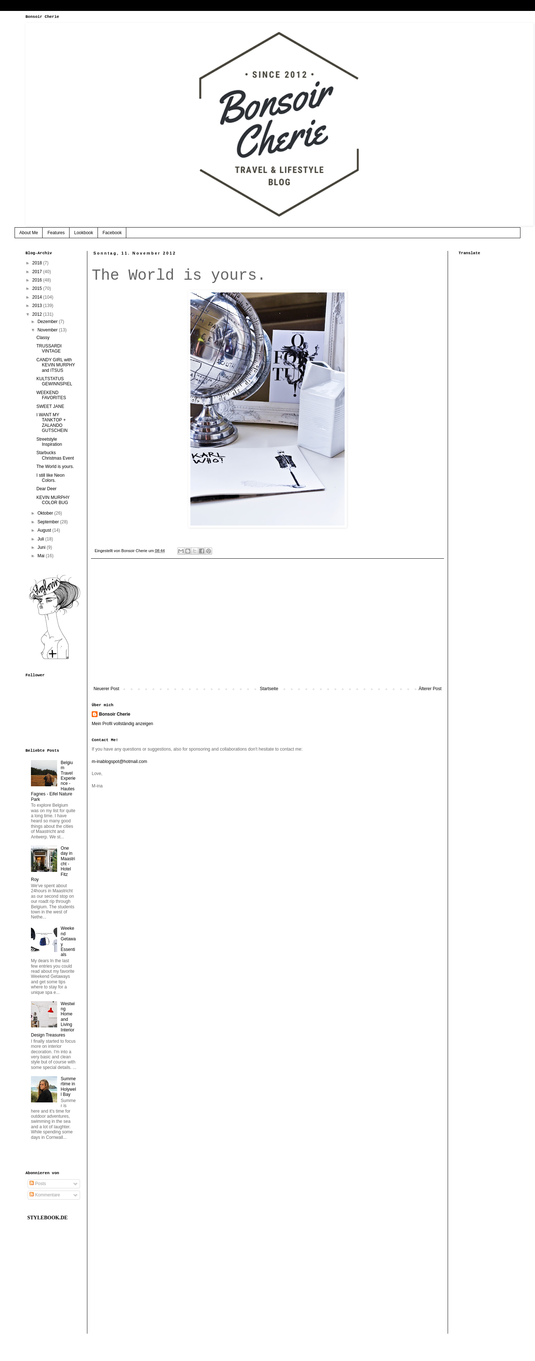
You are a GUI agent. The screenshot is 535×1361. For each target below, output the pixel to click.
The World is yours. (55, 466)
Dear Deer (46, 488)
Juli (41, 539)
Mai (41, 555)
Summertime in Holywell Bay (68, 1086)
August (44, 530)
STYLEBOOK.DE (47, 1217)
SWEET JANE (50, 406)
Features (55, 232)
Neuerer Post (106, 688)
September (48, 521)
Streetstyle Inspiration (49, 442)
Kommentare (44, 1194)
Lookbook (83, 232)
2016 (37, 280)
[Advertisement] (267, 626)
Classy (42, 337)
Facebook (112, 232)
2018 (37, 262)
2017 (37, 271)
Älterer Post (430, 688)
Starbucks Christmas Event (55, 455)
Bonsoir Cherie (114, 714)
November (48, 330)
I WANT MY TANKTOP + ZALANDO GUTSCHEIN (52, 422)
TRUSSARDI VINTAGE (49, 348)
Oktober (45, 513)
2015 (37, 288)
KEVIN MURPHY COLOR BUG (53, 500)
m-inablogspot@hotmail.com (119, 761)
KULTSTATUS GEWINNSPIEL (54, 381)
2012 (37, 314)
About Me (28, 232)
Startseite (269, 688)
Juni (42, 547)
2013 (37, 305)
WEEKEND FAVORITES (51, 395)
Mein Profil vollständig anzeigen (122, 723)
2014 (37, 297)
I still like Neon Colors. (50, 478)
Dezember (48, 321)
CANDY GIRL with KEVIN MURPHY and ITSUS (55, 365)
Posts (37, 1183)
